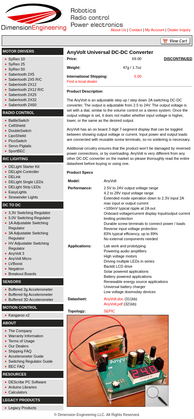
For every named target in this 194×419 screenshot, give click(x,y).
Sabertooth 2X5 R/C (25, 79)
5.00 (137, 76)
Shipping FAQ (20, 351)
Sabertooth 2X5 (21, 74)
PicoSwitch (17, 141)
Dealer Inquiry (179, 30)
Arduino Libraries (22, 387)
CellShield (16, 125)
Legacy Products (22, 408)
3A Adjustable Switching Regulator (28, 235)
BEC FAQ (16, 366)
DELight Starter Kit (23, 167)
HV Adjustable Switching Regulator (28, 245)
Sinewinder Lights (23, 197)
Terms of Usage (21, 341)
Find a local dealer (82, 81)
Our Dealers (18, 346)
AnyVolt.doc (113, 299)
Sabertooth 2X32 (22, 100)
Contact (135, 30)
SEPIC (109, 311)
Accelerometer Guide (25, 356)
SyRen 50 (16, 69)
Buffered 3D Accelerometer (30, 300)
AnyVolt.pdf (113, 304)
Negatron (16, 269)
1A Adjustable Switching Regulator (28, 225)
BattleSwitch (18, 120)
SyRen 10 (16, 59)
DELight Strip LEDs (24, 187)
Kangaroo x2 (19, 315)
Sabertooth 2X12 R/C (26, 90)
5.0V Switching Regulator (29, 218)
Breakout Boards (22, 274)
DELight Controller (23, 172)
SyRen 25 (16, 64)
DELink (14, 177)
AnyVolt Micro (19, 258)
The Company (20, 331)
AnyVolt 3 (16, 253)
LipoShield (17, 136)
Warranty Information (25, 336)
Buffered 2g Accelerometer (30, 289)
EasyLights (17, 192)
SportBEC (16, 151)
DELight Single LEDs (25, 182)
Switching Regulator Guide (30, 361)
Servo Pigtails (19, 146)
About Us (118, 30)
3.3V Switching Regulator (29, 213)
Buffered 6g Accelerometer (30, 294)
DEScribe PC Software (27, 382)
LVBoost (15, 264)
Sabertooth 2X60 (22, 105)
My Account (154, 30)
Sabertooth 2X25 (22, 95)
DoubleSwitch (19, 131)
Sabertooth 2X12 (22, 84)
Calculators (17, 392)
